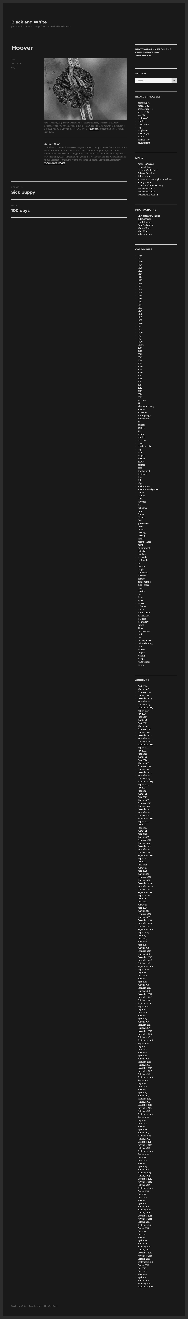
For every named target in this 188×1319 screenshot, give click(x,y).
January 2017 (144, 1028)
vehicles (141, 649)
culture (141, 136)
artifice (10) (143, 112)
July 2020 (142, 898)
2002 (140, 354)
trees (140, 637)
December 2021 (145, 846)
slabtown (142, 606)
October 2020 (144, 889)
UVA (140, 646)
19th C (141, 345)
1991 (140, 326)
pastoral (141, 566)
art (139, 422)
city (139, 449)
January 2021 (144, 880)
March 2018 (143, 985)
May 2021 (142, 868)
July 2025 (142, 714)
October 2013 (144, 1148)
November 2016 (145, 1034)
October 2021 (144, 852)
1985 (140, 311)
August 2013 (143, 1154)
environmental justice (148, 489)
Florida (141, 514)
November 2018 (145, 960)
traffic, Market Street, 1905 (150, 185)
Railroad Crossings (146, 173)
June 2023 (142, 791)
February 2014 (144, 1136)
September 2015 (145, 1077)
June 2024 (142, 754)
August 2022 (144, 821)
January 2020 (144, 917)
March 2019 (143, 948)
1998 (140, 338)
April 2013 (142, 1166)
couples (141, 455)
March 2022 (143, 837)
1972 (140, 271)
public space (143, 585)
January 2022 (144, 843)
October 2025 (144, 704)
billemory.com (144, 219)
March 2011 (143, 1243)
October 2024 (144, 741)
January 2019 (144, 954)
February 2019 (144, 951)
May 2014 (142, 1126)
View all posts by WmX (54, 163)
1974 (140, 277)
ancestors (142, 412)
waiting (141, 656)
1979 (140, 292)
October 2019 (144, 926)
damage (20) (144, 140)
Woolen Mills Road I (147, 188)
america (141, 409)
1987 (140, 317)
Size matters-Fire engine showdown (155, 179)
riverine (141, 591)
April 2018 (142, 982)
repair (140, 588)
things (141, 625)
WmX (14, 59)
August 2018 (143, 969)
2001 (140, 351)
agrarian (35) (144, 103)
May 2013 (142, 1163)
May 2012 (142, 1200)
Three (140, 628)
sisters (141, 603)
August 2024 (144, 748)
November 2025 (145, 701)
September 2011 (145, 1225)
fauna (140, 499)
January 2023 (144, 806)
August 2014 (143, 1117)
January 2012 (144, 1213)
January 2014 (144, 1139)
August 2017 (143, 1006)
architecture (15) (145, 109)
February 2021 (144, 877)
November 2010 (145, 1256)
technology (143, 622)
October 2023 (144, 778)
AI (139, 403)
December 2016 (145, 1031)
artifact (141, 425)
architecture (143, 418)
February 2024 (144, 766)
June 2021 (142, 865)
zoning (141, 665)
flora (140, 511)
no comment (144, 548)
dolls (140, 480)
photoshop (143, 572)
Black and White (29, 22)
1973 (140, 274)
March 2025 (143, 726)
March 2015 (143, 1095)
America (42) (144, 106)
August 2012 (143, 1191)
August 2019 (143, 932)
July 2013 (142, 1157)
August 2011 (143, 1228)
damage (141, 465)
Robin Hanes (144, 176)
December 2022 (145, 809)
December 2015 (145, 1068)
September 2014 (145, 1114)
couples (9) (143, 130)
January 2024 (144, 769)
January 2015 (144, 1102)
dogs (13, 67)
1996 (140, 332)
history (141, 529)
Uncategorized (144, 640)
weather (141, 659)
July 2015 (142, 1083)
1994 (140, 329)
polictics (142, 576)
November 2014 (145, 1108)
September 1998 (145, 1286)
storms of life (144, 612)
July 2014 (142, 1120)
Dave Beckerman (145, 225)
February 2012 (144, 1209)
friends (141, 517)
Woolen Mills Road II (147, 191)
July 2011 (142, 1231)
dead (140, 468)
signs (140, 600)
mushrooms (94, 129)
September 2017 (145, 1003)
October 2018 (144, 963)
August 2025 (144, 711)
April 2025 (142, 723)
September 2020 (145, 892)
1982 (140, 301)
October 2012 (144, 1185)
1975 (140, 280)
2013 (140, 385)
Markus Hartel (144, 228)
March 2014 (143, 1132)
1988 (140, 320)
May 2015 (142, 1089)
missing (141, 535)
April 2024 (142, 760)
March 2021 (143, 874)
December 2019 (145, 920)
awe (139, 431)
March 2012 (143, 1206)
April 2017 (142, 1019)
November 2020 (145, 886)
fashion (141, 495)
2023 (140, 397)
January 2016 (144, 1065)
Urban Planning (145, 643)
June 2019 (142, 938)
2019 (140, 391)
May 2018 (142, 978)
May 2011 (142, 1237)
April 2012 (142, 1203)
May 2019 (142, 942)
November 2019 (145, 923)
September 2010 (145, 1262)
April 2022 (142, 834)
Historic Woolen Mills (148, 170)
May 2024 (142, 757)
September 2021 (145, 855)
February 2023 (144, 803)
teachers (142, 619)
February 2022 (144, 840)
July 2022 (142, 825)
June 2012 (142, 1197)
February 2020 (144, 914)
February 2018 (144, 988)
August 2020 (144, 895)
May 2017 (142, 1015)
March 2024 (143, 763)
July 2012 (142, 1194)
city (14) (141, 127)
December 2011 (145, 1216)
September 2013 (145, 1151)
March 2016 (143, 1059)
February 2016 (144, 1062)
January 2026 (144, 695)
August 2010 (143, 1265)
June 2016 (142, 1049)
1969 (140, 261)
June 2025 (142, 717)
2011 (140, 378)
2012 (140, 382)
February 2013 (144, 1172)
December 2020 (145, 883)
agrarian (142, 400)
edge (140, 483)
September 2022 (145, 818)
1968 (140, 258)
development (144, 143)
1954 (140, 255)
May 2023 (142, 794)
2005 (140, 363)
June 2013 (142, 1160)
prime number (144, 582)
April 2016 (142, 1055)
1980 (140, 295)
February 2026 (144, 692)
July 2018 (142, 972)
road (140, 594)
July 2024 (142, 751)
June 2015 (142, 1086)
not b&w (142, 551)
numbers (142, 554)
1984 (140, 308)
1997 (140, 335)
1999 (140, 341)
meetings (142, 532)
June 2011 (142, 1234)
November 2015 (145, 1071)
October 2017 (144, 1000)
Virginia (141, 653)
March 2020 (143, 911)
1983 (140, 305)
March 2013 (143, 1169)
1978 (140, 289)
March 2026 (143, 689)
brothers (142, 440)
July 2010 (142, 1268)
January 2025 (144, 732)
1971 (140, 268)
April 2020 (142, 908)
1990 (140, 323)
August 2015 (143, 1080)
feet (139, 505)
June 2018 (142, 975)
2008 (140, 369)
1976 (140, 283)
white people (144, 662)
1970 (140, 265)
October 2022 (144, 815)
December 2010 (145, 1253)
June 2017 (142, 1012)
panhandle (143, 560)
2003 (140, 357)
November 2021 (145, 849)
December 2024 (145, 735)
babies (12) (143, 118)
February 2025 (144, 729)
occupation (143, 557)
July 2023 (142, 788)
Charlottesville (144, 446)
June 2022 (142, 828)
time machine (144, 631)
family (141, 492)
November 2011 (145, 1219)
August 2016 (143, 1043)
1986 (140, 314)
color (140, 452)
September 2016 (145, 1040)
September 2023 (145, 781)
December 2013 (145, 1142)
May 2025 (142, 720)
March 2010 (143, 1280)
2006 (140, 366)
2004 (140, 360)
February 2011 (144, 1246)
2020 (140, 394)
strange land (144, 616)
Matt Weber (143, 231)
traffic (141, 634)
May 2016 (142, 1052)
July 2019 (142, 935)
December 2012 (145, 1179)
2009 (140, 372)
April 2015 (142, 1092)
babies (141, 434)
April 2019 (142, 945)
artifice (141, 428)
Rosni (140, 597)
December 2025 (145, 698)
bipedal (141, 121)
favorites (142, 502)
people (141, 569)
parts (140, 563)
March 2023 (143, 800)
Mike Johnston (145, 234)
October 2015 (144, 1074)
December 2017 (145, 994)
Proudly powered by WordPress (43, 1306)
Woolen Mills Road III (148, 195)
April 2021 (142, 871)
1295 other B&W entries (149, 216)
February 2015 (144, 1099)
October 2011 (144, 1222)
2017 (140, 388)
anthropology (144, 415)
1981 (140, 298)
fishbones (142, 508)
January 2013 (144, 1176)
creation (142, 459)
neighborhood (144, 542)
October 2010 (144, 1259)
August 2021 (143, 858)
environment (144, 486)
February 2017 (144, 1025)
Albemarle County (146, 406)
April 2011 (142, 1240)
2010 (140, 375)
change (141, 443)
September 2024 (145, 744)
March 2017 (143, 1022)
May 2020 (142, 905)
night (140, 545)
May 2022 (142, 831)
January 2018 (144, 991)
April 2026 (143, 686)
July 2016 (142, 1046)
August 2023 (143, 784)
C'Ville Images (144, 222)
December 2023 (145, 772)
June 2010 (142, 1271)
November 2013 (145, 1145)
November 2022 (145, 812)
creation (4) (143, 133)
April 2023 (142, 797)
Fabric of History (145, 167)
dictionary (142, 474)
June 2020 (142, 901)
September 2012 (145, 1188)
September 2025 (145, 707)
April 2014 (142, 1129)
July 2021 (142, 861)
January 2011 (144, 1249)
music (140, 539)
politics (141, 579)
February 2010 (144, 1283)
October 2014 (144, 1111)
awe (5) (141, 115)
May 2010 (142, 1274)
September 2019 (145, 929)
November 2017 (145, 997)
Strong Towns (144, 182)
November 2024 (145, 738)
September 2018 (145, 966)
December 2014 (145, 1105)
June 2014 (142, 1123)
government (143, 523)
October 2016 (144, 1037)
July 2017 (142, 1009)
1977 (140, 286)
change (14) (143, 124)
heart (140, 526)
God (140, 520)
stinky (141, 609)
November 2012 (145, 1182)
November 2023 (145, 775)
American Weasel (146, 164)
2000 (140, 348)
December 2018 (145, 957)
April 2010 (142, 1277)
